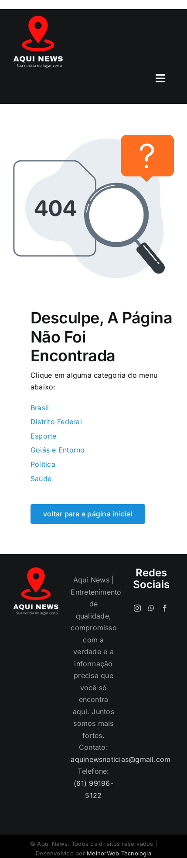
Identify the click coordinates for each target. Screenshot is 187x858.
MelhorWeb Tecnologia (119, 853)
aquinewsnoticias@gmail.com (120, 759)
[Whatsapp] (151, 608)
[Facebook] (164, 608)
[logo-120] (38, 19)
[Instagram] (137, 608)
